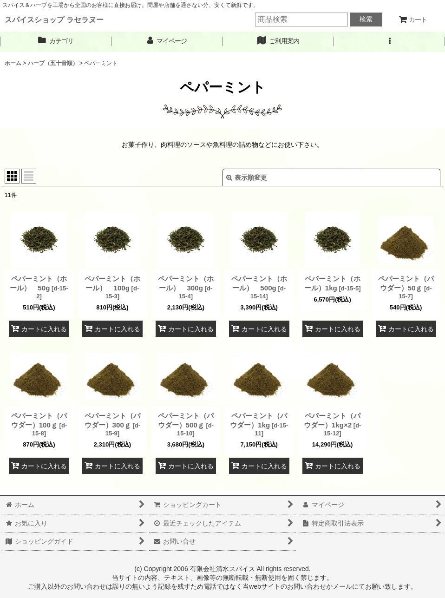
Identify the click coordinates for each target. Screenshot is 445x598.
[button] (389, 41)
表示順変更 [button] (246, 177)
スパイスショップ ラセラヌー (54, 19)
